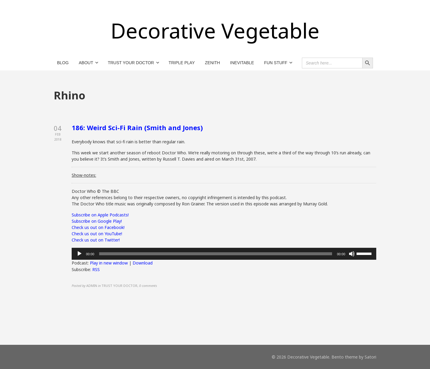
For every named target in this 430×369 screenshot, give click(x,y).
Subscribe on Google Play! (97, 221)
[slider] (215, 253)
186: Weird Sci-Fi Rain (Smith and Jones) (137, 127)
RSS (96, 269)
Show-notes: (84, 175)
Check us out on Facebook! (98, 227)
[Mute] (352, 254)
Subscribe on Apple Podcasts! (100, 215)
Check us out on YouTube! (97, 233)
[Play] (79, 254)
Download (143, 263)
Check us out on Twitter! (96, 240)
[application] (224, 254)
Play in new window (109, 263)
